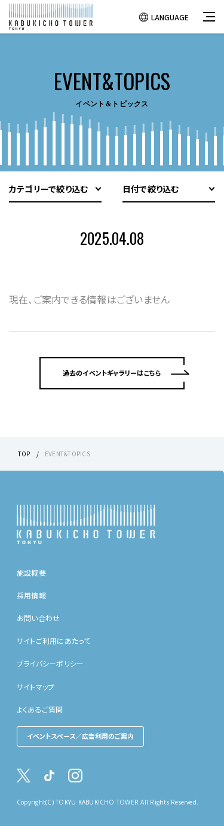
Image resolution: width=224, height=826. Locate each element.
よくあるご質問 (40, 709)
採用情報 (31, 595)
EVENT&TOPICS (67, 453)
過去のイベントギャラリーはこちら (112, 372)
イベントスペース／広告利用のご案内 (80, 736)
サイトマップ (35, 686)
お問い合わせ (38, 618)
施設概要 (31, 572)
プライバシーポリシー (50, 663)
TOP (24, 453)
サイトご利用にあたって (54, 640)
